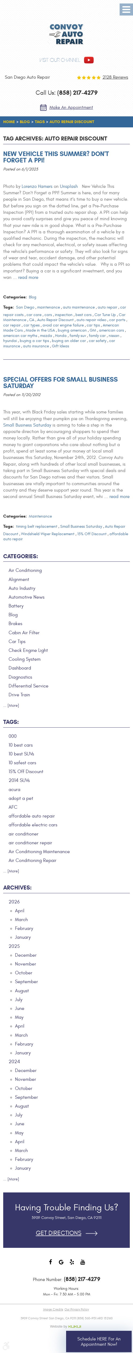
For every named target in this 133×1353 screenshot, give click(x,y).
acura (14, 789)
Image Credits (53, 1309)
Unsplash (69, 186)
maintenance (48, 307)
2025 (14, 946)
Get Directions (58, 1233)
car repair (12, 325)
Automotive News (26, 597)
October (23, 973)
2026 (14, 902)
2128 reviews (115, 77)
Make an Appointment (71, 107)
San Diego (25, 307)
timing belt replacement (36, 526)
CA (31, 320)
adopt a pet (21, 798)
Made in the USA (40, 330)
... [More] (11, 705)
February (24, 928)
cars (48, 315)
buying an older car (69, 341)
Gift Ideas (60, 346)
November (25, 964)
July (18, 999)
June (19, 1008)
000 (13, 736)
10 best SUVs (21, 754)
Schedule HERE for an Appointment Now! (99, 1341)
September (26, 982)
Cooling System (25, 659)
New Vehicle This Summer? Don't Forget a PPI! (56, 157)
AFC (13, 807)
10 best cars (21, 745)
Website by (66, 1326)
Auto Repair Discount (72, 121)
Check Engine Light (28, 650)
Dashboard (20, 668)
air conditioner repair (30, 843)
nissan (114, 335)
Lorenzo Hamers (37, 186)
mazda (46, 335)
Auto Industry (22, 588)
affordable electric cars (33, 825)
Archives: (17, 887)
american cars (111, 330)
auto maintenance (79, 307)
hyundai (10, 341)
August (22, 991)
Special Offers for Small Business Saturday (60, 382)
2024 (14, 1062)
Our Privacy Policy (76, 1309)
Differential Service (28, 686)
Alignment (19, 579)
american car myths (20, 335)
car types (32, 325)
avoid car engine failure (63, 325)
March (21, 919)
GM (93, 330)
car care (33, 315)
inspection (64, 315)
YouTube (82, 1264)
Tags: (11, 722)
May (19, 1017)
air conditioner (24, 834)
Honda (61, 335)
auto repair (107, 307)
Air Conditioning (25, 570)
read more (28, 277)
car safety (97, 341)
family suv (78, 335)
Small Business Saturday (27, 425)
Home (9, 121)
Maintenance (40, 516)
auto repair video (91, 320)
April (19, 911)
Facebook (50, 1264)
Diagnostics (20, 677)
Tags (40, 121)
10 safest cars (22, 763)
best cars (83, 315)
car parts (117, 320)
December (26, 955)
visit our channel (60, 60)
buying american (72, 330)
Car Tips (17, 641)
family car (97, 335)
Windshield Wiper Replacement (47, 534)
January (23, 937)
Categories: (20, 556)
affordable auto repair (32, 816)
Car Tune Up (105, 315)
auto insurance (36, 346)
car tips (93, 325)
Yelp (72, 1264)
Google (61, 1264)
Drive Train (19, 695)
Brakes (15, 623)
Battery (16, 606)
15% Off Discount (92, 534)
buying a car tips (34, 341)
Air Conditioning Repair (32, 860)
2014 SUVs (19, 780)
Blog (25, 121)
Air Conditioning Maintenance (39, 851)
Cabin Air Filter (24, 633)
